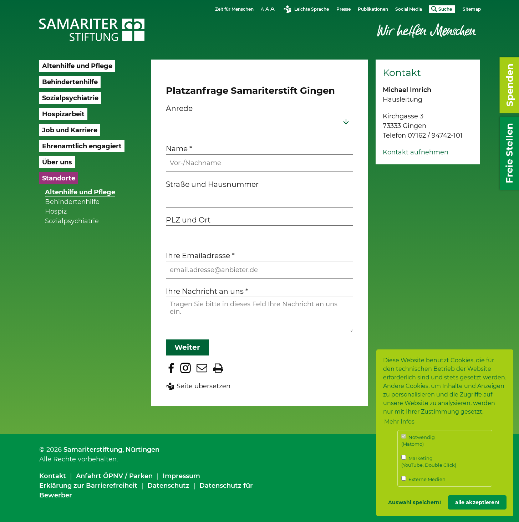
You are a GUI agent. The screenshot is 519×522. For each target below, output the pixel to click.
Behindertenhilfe (72, 202)
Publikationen (373, 9)
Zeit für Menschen (234, 9)
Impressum (181, 476)
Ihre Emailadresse (200, 255)
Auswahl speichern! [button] (414, 502)
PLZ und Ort (188, 219)
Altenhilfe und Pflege (80, 192)
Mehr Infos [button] (399, 421)
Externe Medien (423, 479)
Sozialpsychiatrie (72, 221)
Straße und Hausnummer (212, 184)
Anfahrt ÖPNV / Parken (114, 476)
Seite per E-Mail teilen (202, 368)
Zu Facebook (171, 368)
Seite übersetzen (203, 386)
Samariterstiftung (92, 450)
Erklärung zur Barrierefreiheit (88, 486)
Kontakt (52, 476)
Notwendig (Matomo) (418, 440)
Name (179, 148)
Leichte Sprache (311, 9)
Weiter (187, 347)
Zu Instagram (185, 368)
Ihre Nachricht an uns (207, 291)
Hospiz (56, 211)
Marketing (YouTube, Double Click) (428, 461)
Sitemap (472, 9)
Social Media (408, 9)
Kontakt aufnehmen (415, 152)
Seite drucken (218, 368)
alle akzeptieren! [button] (477, 502)
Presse (343, 9)
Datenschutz (168, 486)
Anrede (179, 108)
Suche (445, 9)
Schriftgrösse (268, 9)
